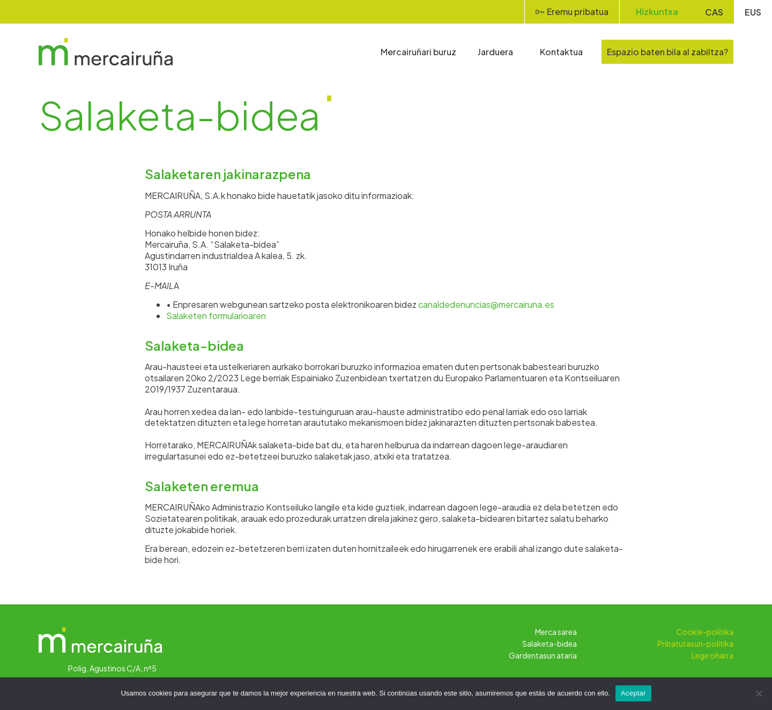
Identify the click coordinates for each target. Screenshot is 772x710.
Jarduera (498, 51)
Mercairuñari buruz (418, 51)
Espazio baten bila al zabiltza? (667, 51)
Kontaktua (561, 51)
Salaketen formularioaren (216, 315)
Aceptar (633, 693)
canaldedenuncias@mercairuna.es (486, 304)
